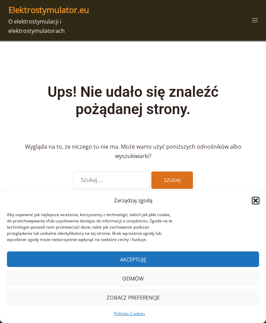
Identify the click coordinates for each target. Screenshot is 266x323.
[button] (255, 200)
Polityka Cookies (129, 313)
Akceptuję (133, 259)
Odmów (133, 278)
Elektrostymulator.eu (48, 10)
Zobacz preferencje (133, 297)
